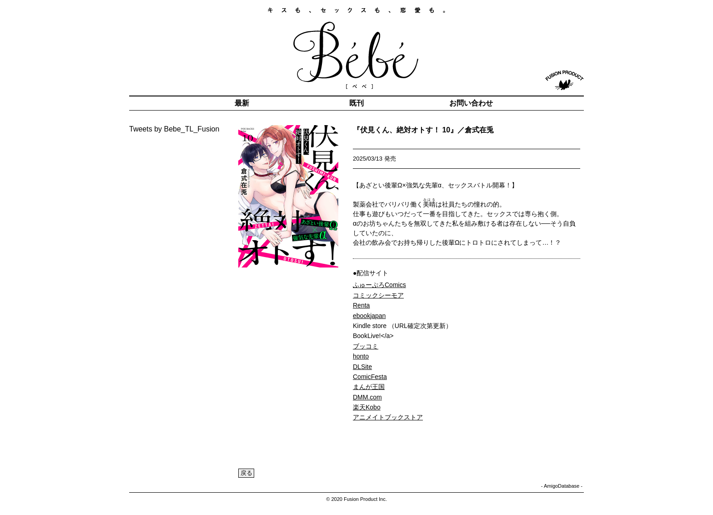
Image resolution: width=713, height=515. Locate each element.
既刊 (356, 103)
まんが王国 (369, 386)
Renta (361, 305)
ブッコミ (365, 346)
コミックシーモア (378, 295)
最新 (242, 103)
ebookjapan (369, 315)
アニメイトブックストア (388, 417)
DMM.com (367, 397)
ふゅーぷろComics (379, 284)
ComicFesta (370, 376)
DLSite (362, 366)
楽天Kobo (367, 407)
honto (361, 356)
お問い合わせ (471, 103)
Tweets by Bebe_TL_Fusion (174, 129)
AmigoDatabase (561, 486)
